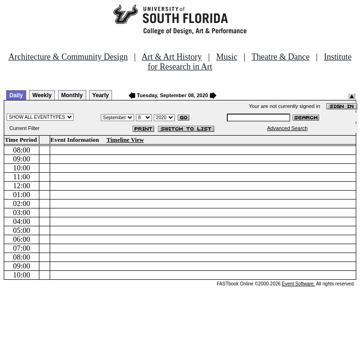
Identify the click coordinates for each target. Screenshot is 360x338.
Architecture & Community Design (68, 56)
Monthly (72, 95)
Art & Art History (172, 56)
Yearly (100, 95)
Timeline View (125, 139)
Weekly (42, 95)
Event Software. (298, 283)
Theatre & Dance (280, 56)
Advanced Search (287, 128)
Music (226, 56)
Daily (16, 95)
